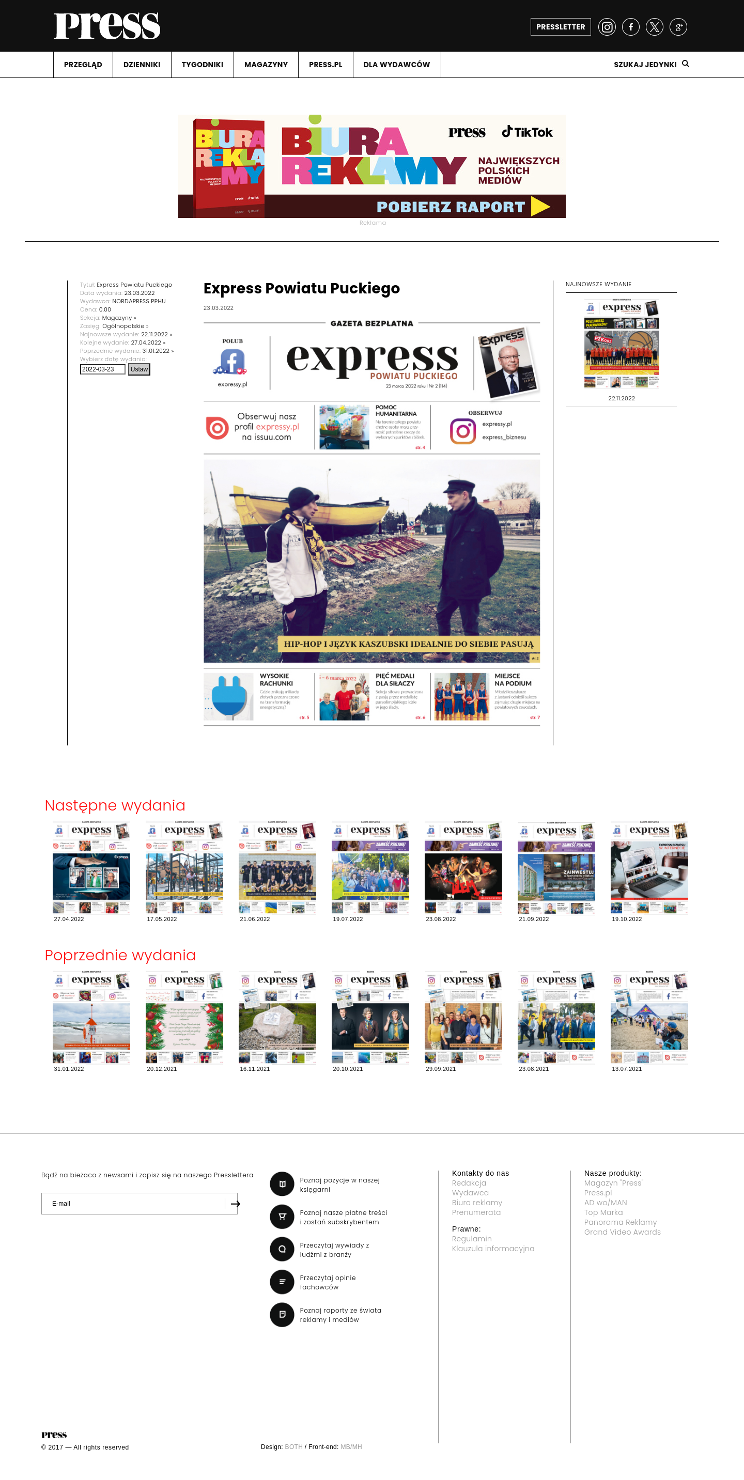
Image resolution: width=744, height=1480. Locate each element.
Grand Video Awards (622, 1232)
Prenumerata (476, 1212)
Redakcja (469, 1183)
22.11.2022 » (156, 334)
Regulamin (472, 1239)
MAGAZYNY (266, 64)
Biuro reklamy (477, 1202)
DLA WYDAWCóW (397, 64)
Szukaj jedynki (645, 64)
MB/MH (351, 1447)
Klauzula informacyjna (493, 1248)
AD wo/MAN (605, 1202)
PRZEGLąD (83, 64)
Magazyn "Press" (614, 1183)
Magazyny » (119, 318)
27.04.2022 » (148, 342)
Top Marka (603, 1212)
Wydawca (470, 1193)
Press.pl (598, 1193)
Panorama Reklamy (620, 1222)
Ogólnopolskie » (125, 326)
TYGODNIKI (203, 64)
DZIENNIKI (142, 64)
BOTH (294, 1447)
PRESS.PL (325, 64)
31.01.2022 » (158, 351)
